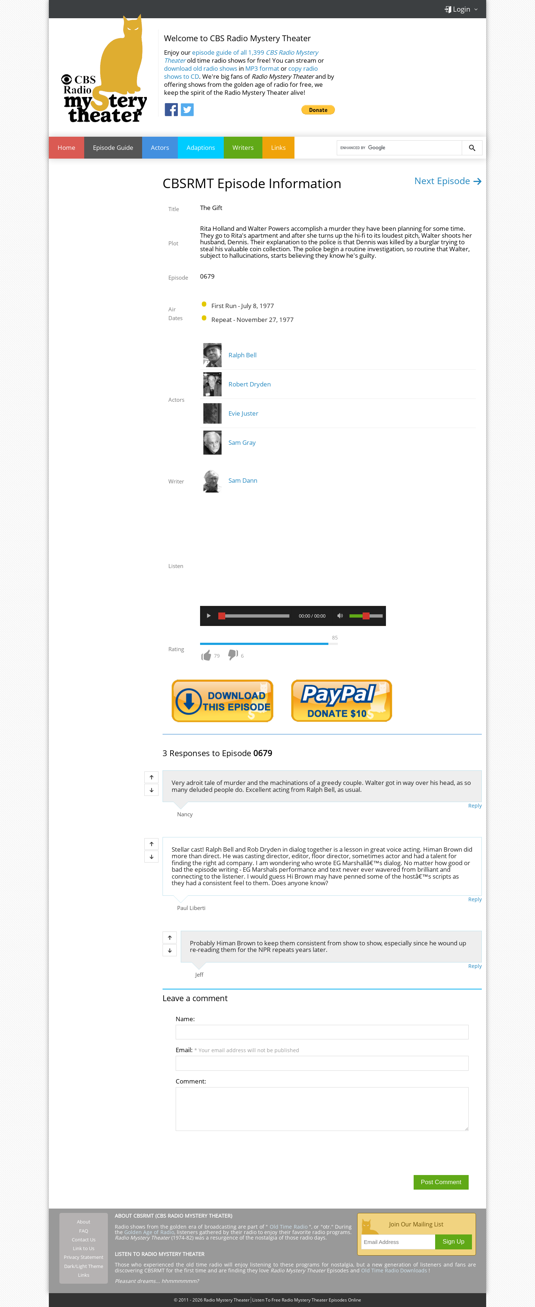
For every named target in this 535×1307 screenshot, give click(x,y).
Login (457, 9)
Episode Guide (113, 147)
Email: (237, 1050)
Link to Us (83, 1248)
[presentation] (231, 1152)
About (83, 1221)
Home (66, 147)
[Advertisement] (413, 73)
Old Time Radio (289, 1226)
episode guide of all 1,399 (241, 56)
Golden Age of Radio (149, 1232)
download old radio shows (200, 68)
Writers (243, 147)
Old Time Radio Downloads (395, 1270)
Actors (160, 147)
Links (278, 147)
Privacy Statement (84, 1257)
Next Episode (448, 180)
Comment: (191, 1081)
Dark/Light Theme (83, 1266)
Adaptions (201, 147)
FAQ (83, 1231)
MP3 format (262, 68)
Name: (185, 1019)
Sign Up (454, 1241)
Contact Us (83, 1239)
